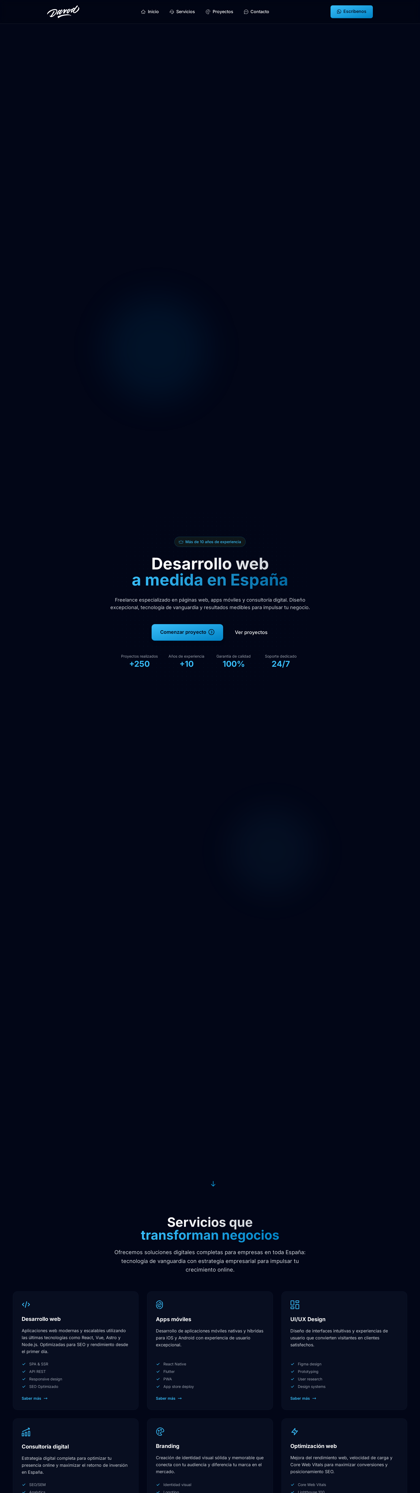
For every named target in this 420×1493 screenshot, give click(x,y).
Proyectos (219, 11)
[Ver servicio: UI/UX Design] (344, 1350)
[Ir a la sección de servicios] (212, 1183)
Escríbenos (351, 11)
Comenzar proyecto (187, 634)
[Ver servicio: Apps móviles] (210, 1350)
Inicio (150, 11)
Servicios (182, 11)
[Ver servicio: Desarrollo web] (75, 1350)
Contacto (256, 11)
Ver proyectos (251, 634)
